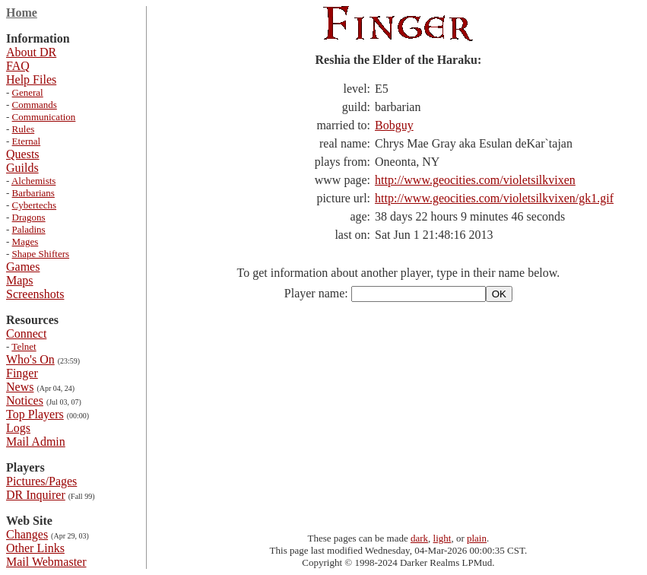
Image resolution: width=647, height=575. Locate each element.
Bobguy (394, 125)
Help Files (31, 79)
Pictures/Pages (41, 481)
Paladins (29, 229)
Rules (23, 129)
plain (477, 538)
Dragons (29, 217)
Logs (18, 427)
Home (21, 12)
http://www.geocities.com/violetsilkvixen (475, 179)
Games (23, 266)
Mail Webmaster (46, 561)
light (442, 538)
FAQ (18, 65)
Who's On (30, 359)
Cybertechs (34, 205)
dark (419, 538)
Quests (23, 154)
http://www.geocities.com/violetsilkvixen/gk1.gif (494, 198)
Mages (25, 241)
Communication (44, 116)
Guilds (22, 167)
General (27, 92)
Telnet (23, 346)
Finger (22, 373)
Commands (34, 104)
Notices (24, 400)
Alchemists (33, 180)
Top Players (35, 414)
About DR (31, 52)
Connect (26, 333)
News (19, 386)
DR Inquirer (35, 494)
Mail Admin (35, 441)
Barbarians (33, 193)
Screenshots (35, 294)
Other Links (35, 548)
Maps (19, 280)
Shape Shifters (40, 253)
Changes (27, 534)
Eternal (26, 141)
